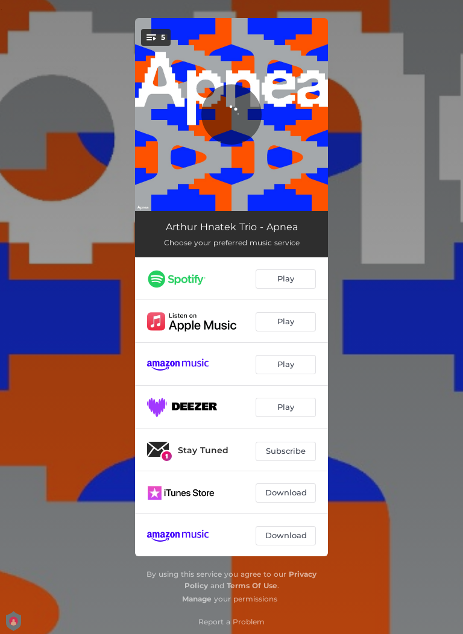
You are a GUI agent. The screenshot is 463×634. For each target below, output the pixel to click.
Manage (197, 598)
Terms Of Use (252, 585)
